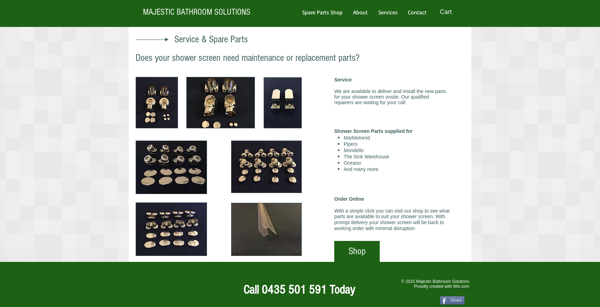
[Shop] (357, 251)
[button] (450, 11)
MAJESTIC (158, 12)
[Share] (452, 300)
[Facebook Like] (141, 286)
